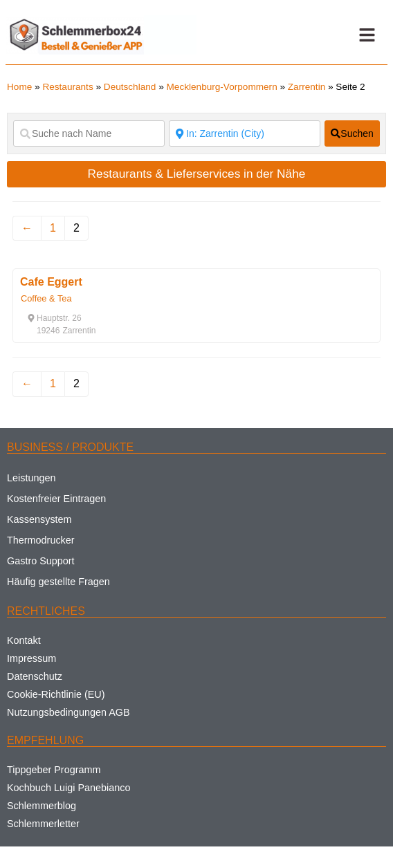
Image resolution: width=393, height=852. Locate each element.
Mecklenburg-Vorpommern (222, 87)
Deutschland (130, 87)
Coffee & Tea (46, 298)
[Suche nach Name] (89, 133)
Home (19, 87)
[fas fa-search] (352, 133)
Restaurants (67, 87)
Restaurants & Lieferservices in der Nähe (197, 173)
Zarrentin (306, 87)
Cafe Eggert (51, 282)
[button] (367, 35)
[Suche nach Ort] (244, 133)
